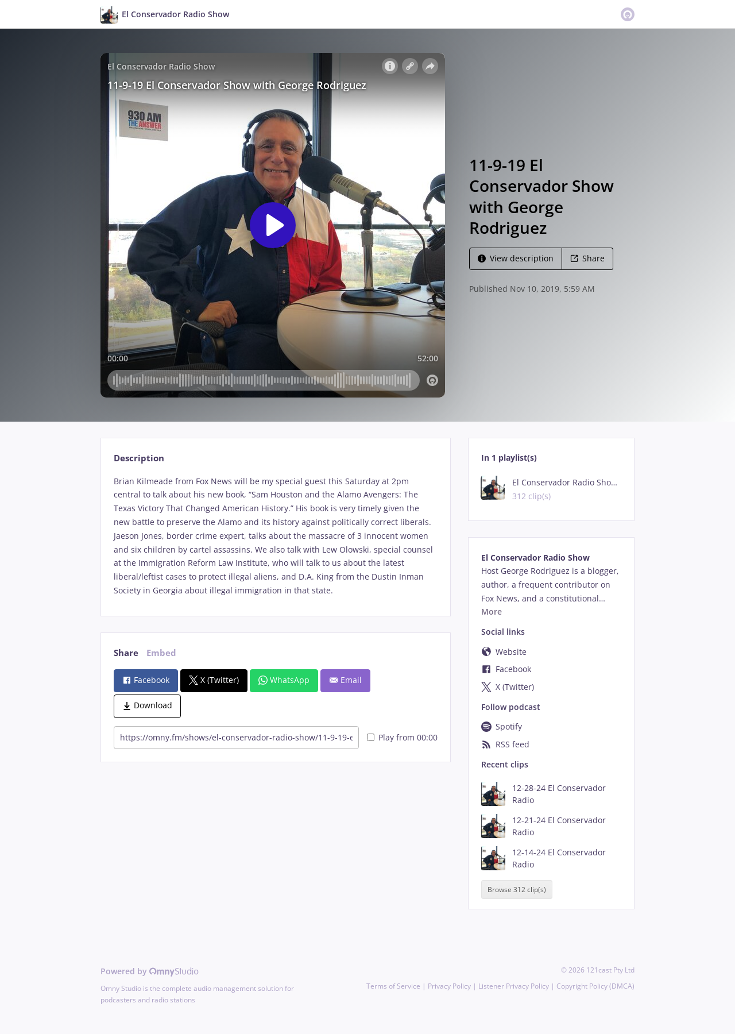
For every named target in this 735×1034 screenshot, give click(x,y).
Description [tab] (139, 458)
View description (516, 258)
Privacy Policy (449, 986)
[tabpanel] (275, 535)
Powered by (149, 971)
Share (587, 258)
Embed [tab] (161, 653)
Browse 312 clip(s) (517, 889)
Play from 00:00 (402, 737)
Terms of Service (393, 986)
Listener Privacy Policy (513, 986)
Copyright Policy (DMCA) (595, 986)
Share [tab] (126, 653)
